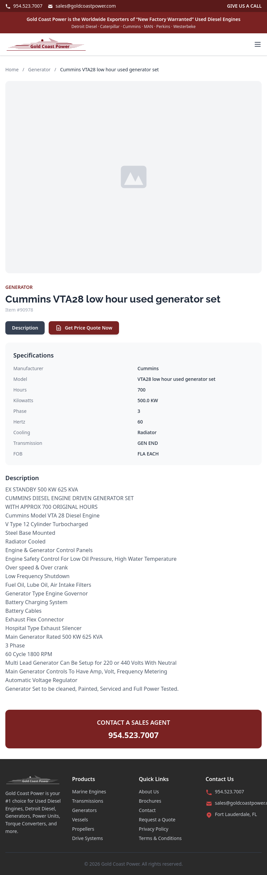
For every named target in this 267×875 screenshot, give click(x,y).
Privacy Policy (153, 829)
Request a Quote (157, 819)
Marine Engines (89, 791)
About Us (149, 791)
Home (12, 69)
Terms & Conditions (160, 838)
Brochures (150, 801)
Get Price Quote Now (83, 328)
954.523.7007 (23, 6)
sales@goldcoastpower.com (82, 6)
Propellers (83, 829)
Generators (84, 810)
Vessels (80, 819)
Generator (39, 69)
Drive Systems (87, 838)
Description (25, 328)
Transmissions (87, 801)
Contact (147, 810)
